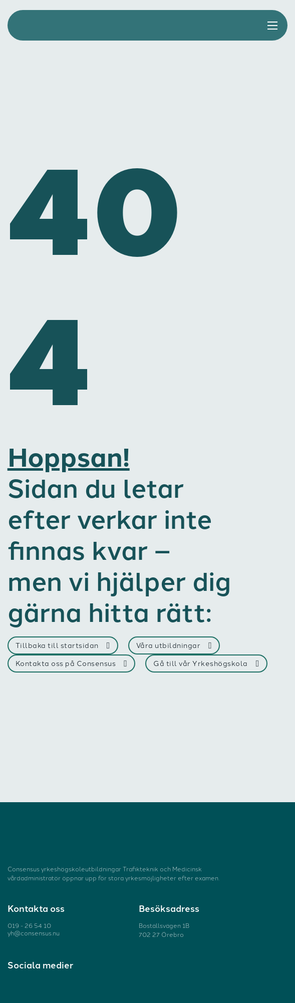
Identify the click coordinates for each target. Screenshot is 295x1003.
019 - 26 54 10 (29, 925)
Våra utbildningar (174, 645)
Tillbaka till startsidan (63, 645)
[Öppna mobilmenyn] (272, 26)
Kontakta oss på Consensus (72, 663)
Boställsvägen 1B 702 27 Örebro (164, 929)
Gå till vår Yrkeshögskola (206, 663)
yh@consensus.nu (34, 932)
